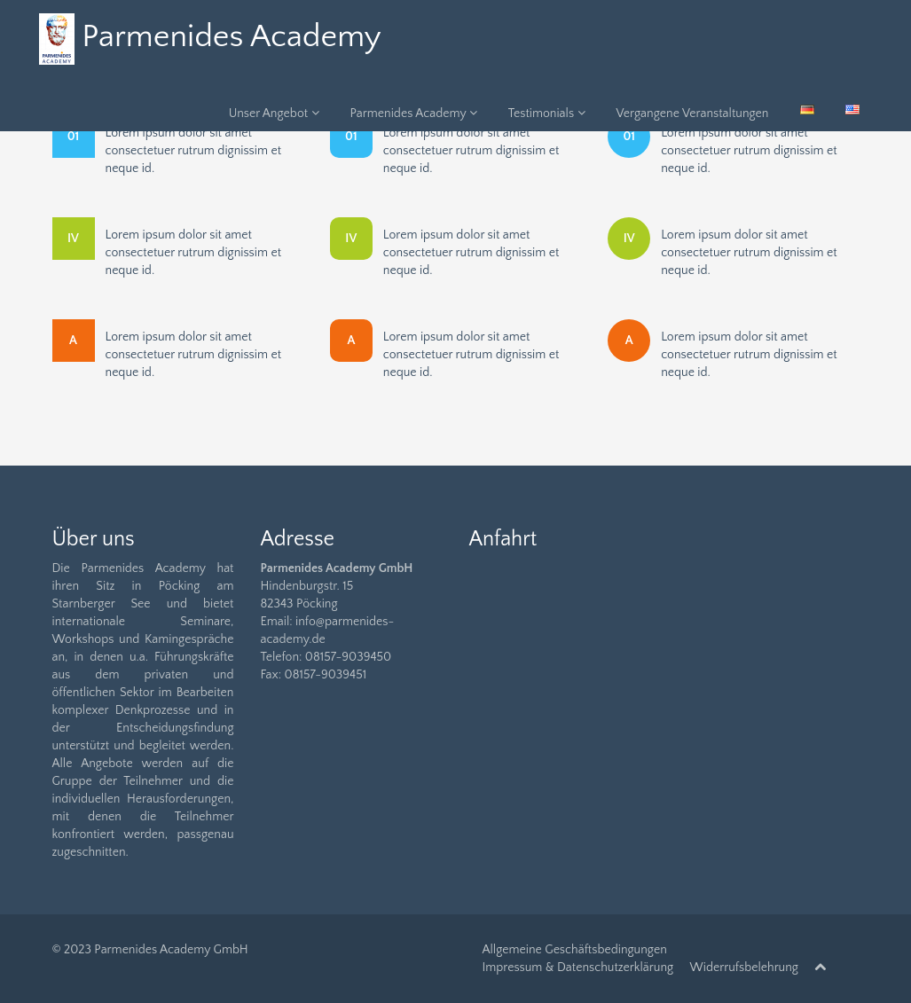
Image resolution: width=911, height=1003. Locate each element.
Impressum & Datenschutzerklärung (578, 967)
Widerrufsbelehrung (744, 967)
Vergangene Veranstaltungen (692, 113)
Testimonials (546, 113)
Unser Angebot (274, 113)
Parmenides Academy (413, 113)
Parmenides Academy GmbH (170, 950)
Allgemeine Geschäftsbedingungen (575, 950)
